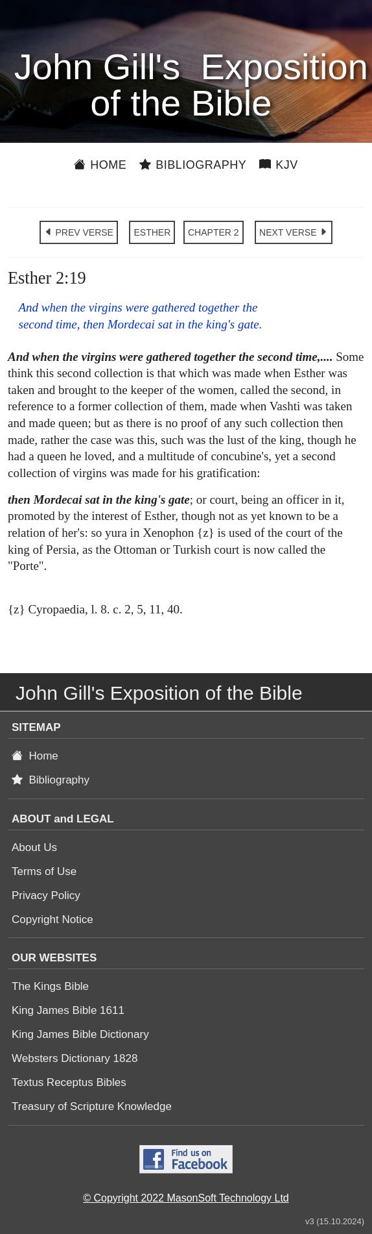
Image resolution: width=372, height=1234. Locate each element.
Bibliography (192, 164)
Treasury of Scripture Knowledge (92, 1106)
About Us (34, 847)
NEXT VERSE (293, 232)
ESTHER (152, 232)
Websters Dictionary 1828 (74, 1058)
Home (100, 164)
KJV (278, 164)
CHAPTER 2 (213, 232)
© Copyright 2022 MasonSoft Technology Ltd (185, 1197)
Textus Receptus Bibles (69, 1082)
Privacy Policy (46, 895)
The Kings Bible (50, 986)
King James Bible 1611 (68, 1010)
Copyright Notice (52, 919)
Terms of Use (44, 871)
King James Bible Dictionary (80, 1034)
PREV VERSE (78, 232)
